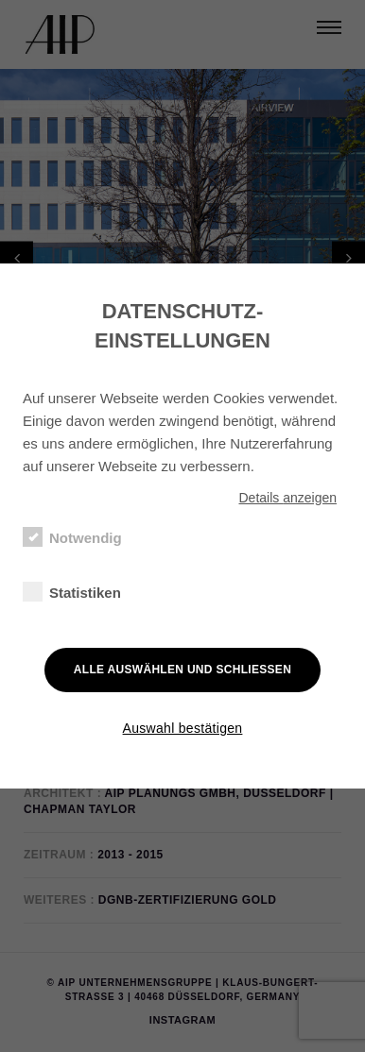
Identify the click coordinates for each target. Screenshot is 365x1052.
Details (287, 497)
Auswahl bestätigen (183, 728)
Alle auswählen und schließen (182, 669)
